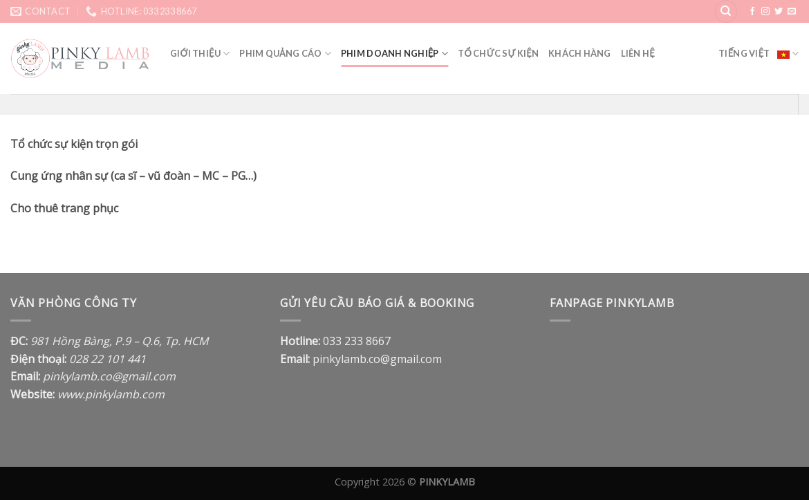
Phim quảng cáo (285, 53)
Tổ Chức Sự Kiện (498, 53)
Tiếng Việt (758, 53)
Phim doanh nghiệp (394, 53)
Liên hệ (638, 53)
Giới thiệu (200, 53)
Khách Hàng (579, 53)
